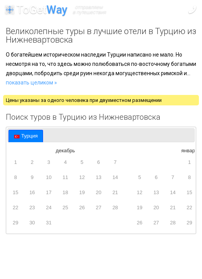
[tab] (26, 136)
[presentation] (26, 136)
